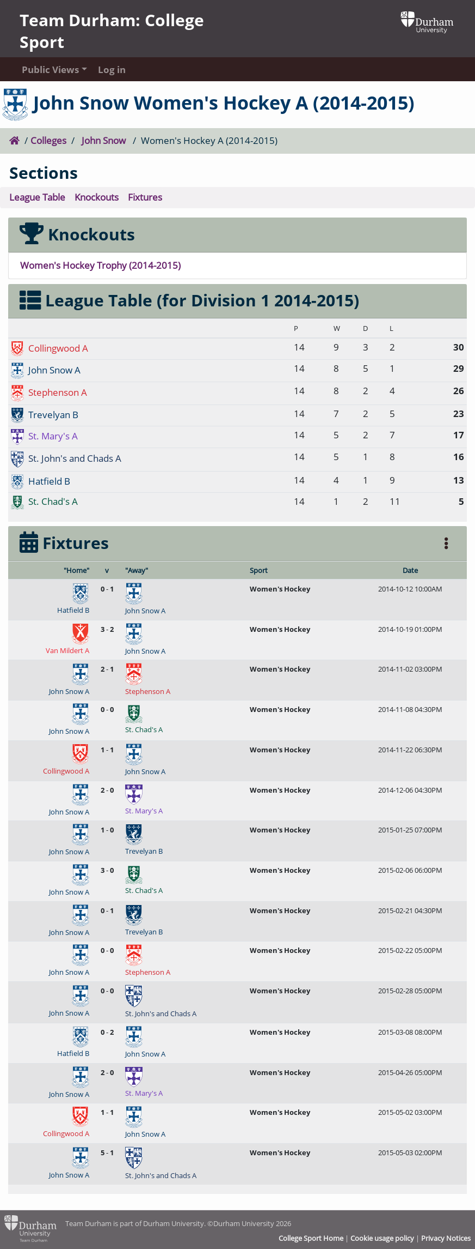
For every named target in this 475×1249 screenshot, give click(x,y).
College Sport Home (311, 1238)
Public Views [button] (49, 69)
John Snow (104, 140)
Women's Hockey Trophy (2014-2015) (100, 265)
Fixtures (145, 197)
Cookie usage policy (382, 1238)
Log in (112, 69)
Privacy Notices (446, 1238)
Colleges (48, 140)
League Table (37, 197)
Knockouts (97, 197)
